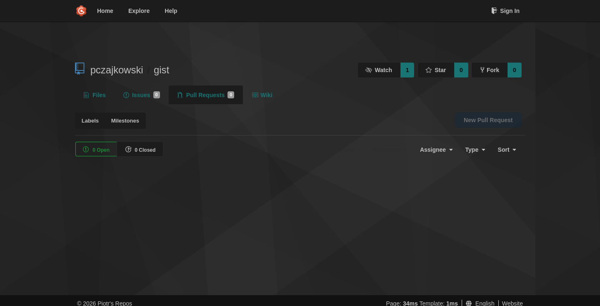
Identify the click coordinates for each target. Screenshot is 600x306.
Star (435, 70)
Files (95, 95)
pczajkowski (116, 69)
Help (171, 11)
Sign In (505, 11)
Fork (489, 70)
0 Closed (140, 149)
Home (105, 11)
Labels (90, 121)
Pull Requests (206, 95)
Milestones (125, 121)
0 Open (96, 149)
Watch (378, 70)
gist (161, 69)
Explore (139, 11)
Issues (141, 95)
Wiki (262, 95)
